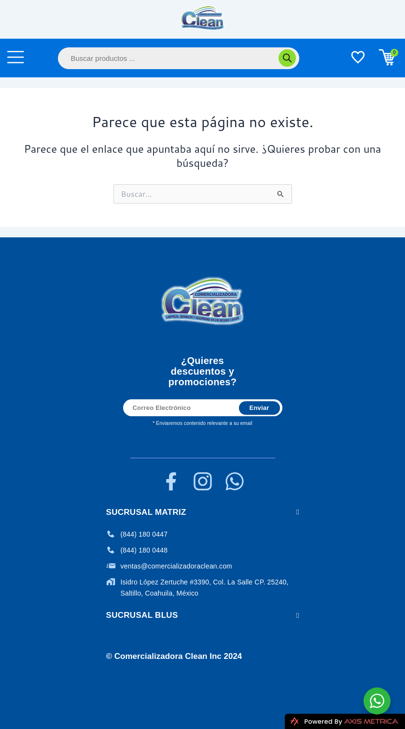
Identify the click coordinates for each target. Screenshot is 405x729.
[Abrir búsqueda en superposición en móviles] (178, 58)
